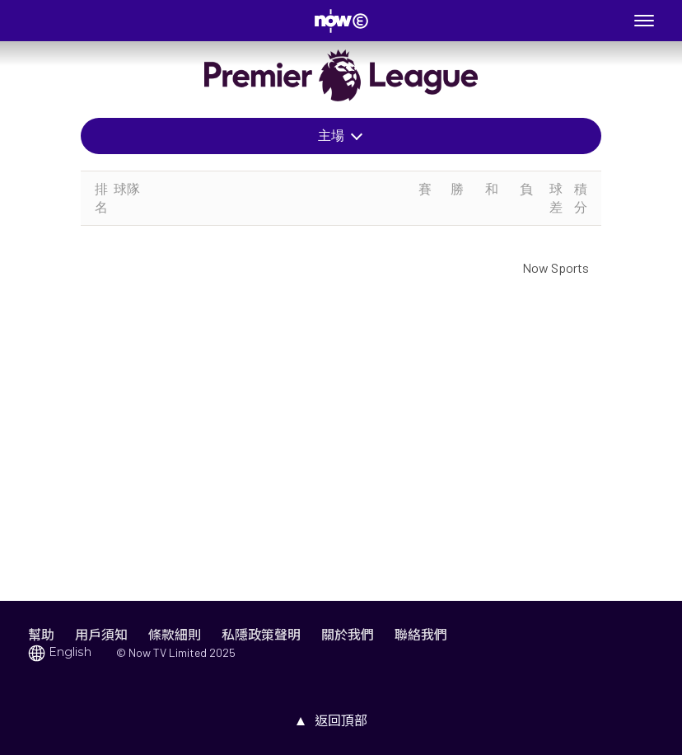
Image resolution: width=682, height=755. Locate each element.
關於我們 (347, 634)
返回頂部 (341, 720)
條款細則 (174, 634)
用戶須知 (101, 634)
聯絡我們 (421, 634)
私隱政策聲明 (261, 634)
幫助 (41, 634)
